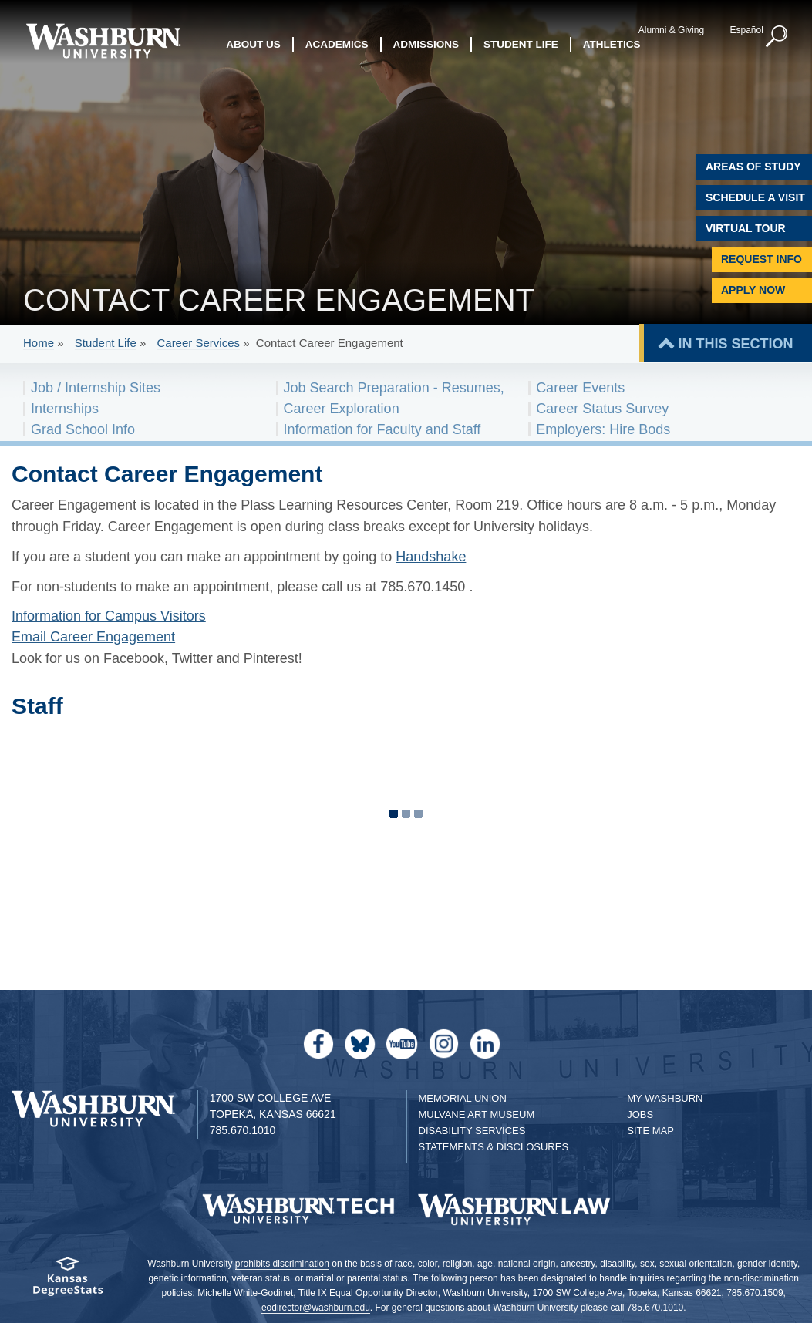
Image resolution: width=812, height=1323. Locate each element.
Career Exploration (341, 408)
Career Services (198, 342)
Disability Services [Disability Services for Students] (472, 1130)
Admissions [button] (426, 44)
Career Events (580, 388)
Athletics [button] (612, 44)
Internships (65, 408)
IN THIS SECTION (735, 344)
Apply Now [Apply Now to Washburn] (753, 290)
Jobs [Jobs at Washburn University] (640, 1114)
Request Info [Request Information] (761, 259)
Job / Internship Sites (95, 388)
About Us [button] (253, 44)
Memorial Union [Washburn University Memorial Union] (463, 1098)
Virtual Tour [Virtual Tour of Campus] (746, 228)
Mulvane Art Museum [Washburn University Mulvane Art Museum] (477, 1114)
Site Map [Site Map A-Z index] (650, 1130)
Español (746, 30)
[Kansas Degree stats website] (68, 1282)
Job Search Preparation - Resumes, (394, 388)
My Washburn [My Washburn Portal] (664, 1098)
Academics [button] (337, 44)
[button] (777, 37)
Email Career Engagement (93, 637)
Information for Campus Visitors (109, 616)
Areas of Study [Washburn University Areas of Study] (753, 166)
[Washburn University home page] (103, 41)
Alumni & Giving (671, 30)
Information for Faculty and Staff (382, 429)
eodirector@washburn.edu (315, 1307)
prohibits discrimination (282, 1263)
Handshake (431, 556)
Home (38, 342)
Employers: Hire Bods (603, 429)
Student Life (105, 342)
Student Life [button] (520, 44)
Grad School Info (83, 429)
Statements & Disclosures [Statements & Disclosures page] (494, 1147)
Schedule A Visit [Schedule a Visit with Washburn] (755, 197)
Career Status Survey (602, 408)
